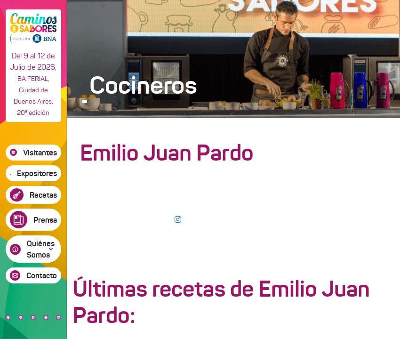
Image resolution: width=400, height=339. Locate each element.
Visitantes (40, 152)
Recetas (43, 195)
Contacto (41, 275)
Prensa (45, 220)
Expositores (37, 173)
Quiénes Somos (41, 249)
